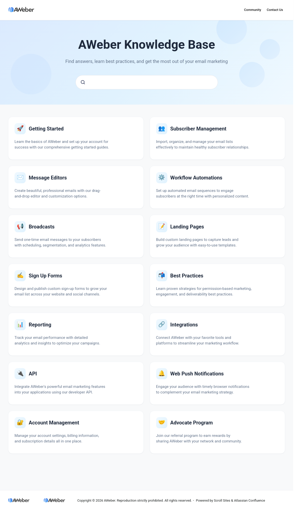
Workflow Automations (196, 178)
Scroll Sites (222, 500)
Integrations (184, 325)
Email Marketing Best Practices (186, 275)
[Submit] (83, 82)
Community (252, 10)
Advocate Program (191, 423)
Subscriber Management (198, 129)
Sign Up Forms (45, 276)
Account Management (54, 423)
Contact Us (275, 10)
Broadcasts (41, 227)
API (33, 374)
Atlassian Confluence (249, 500)
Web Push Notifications (197, 374)
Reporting (40, 325)
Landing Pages (187, 227)
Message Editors (48, 178)
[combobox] (147, 82)
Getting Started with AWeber (46, 128)
